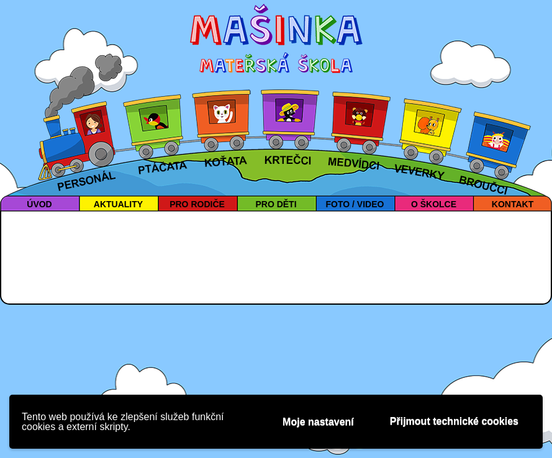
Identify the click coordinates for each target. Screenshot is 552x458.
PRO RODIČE (197, 204)
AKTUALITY (118, 204)
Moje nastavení (318, 421)
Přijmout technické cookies (454, 421)
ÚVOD (39, 204)
